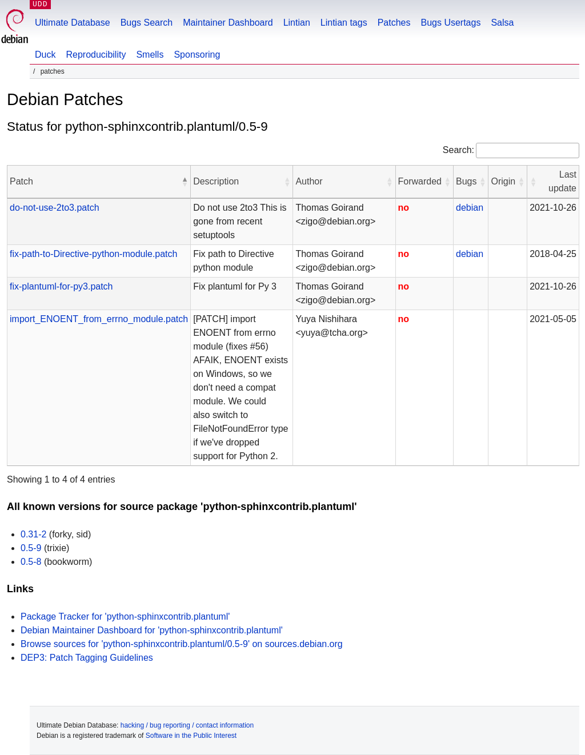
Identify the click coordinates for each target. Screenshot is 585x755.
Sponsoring (197, 54)
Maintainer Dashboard (228, 22)
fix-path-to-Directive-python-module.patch (93, 254)
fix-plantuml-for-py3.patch (61, 286)
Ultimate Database (72, 22)
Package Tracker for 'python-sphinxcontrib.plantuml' (125, 616)
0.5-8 (31, 562)
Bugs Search (147, 22)
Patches (394, 22)
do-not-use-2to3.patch (54, 207)
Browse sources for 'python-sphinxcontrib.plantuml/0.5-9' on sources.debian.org (182, 644)
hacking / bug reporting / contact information (187, 725)
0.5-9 (31, 548)
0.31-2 (33, 534)
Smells (149, 54)
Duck (45, 54)
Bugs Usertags (450, 22)
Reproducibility (96, 54)
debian (469, 207)
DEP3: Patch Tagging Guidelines (87, 657)
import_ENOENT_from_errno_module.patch (99, 319)
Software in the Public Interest (191, 736)
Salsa (502, 22)
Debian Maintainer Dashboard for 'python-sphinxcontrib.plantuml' (152, 630)
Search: (458, 150)
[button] (184, 181)
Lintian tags (343, 22)
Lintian (296, 22)
